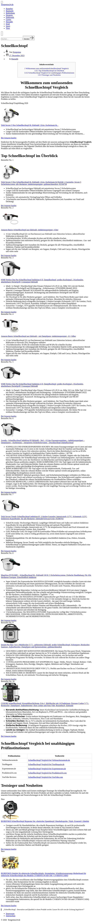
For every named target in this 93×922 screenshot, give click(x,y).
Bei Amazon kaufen (8, 138)
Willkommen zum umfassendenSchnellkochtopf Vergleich (46, 68)
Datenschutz (10, 916)
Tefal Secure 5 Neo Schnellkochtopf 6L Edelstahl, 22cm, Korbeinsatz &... (29, 125)
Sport (8, 26)
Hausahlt (9, 22)
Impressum (10, 914)
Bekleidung (10, 13)
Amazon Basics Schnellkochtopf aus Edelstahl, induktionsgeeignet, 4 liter (29, 230)
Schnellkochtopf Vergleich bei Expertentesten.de (47, 769)
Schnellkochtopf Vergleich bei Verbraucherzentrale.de (49, 760)
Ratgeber (9, 9)
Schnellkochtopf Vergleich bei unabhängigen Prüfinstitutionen (49, 73)
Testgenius (17, 52)
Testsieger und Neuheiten (49, 75)
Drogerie (9, 15)
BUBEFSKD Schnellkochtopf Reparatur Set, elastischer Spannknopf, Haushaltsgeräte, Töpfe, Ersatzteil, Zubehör (45, 821)
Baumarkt (9, 11)
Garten (8, 20)
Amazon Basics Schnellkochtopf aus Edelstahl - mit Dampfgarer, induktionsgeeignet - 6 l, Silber (38, 336)
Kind (8, 24)
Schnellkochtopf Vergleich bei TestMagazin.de (46, 764)
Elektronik (10, 17)
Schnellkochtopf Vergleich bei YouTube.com (45, 777)
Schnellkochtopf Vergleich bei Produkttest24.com (47, 773)
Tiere (8, 28)
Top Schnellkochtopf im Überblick (49, 71)
